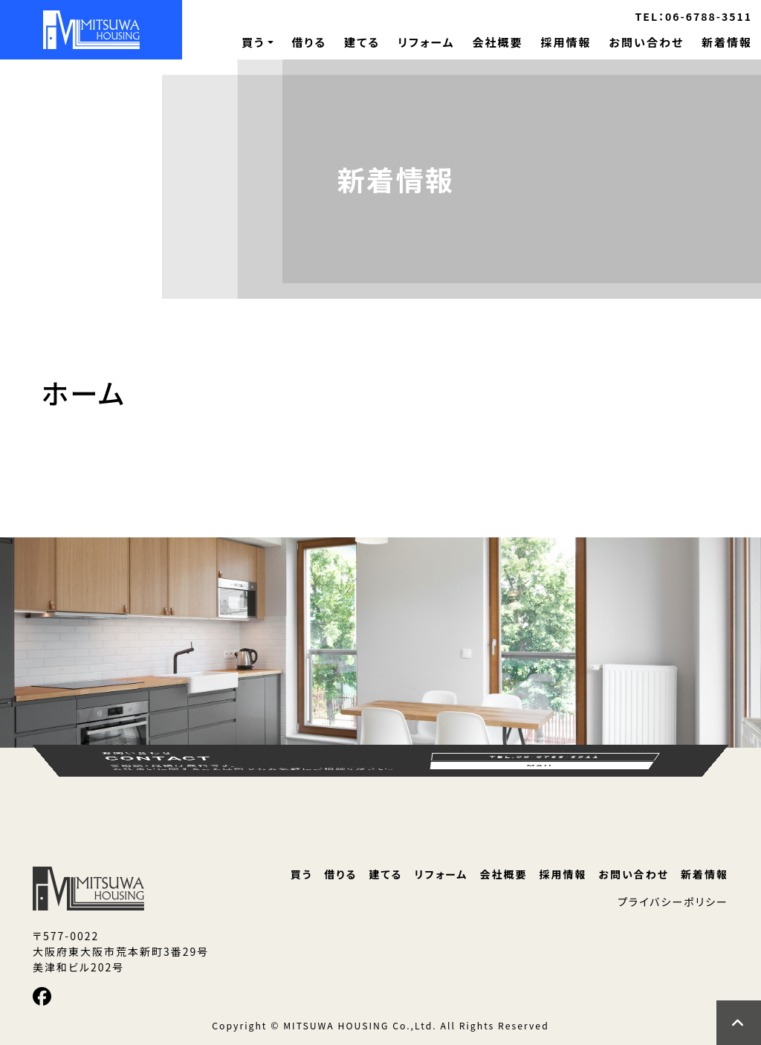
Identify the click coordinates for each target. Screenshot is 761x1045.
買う (302, 874)
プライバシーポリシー (673, 901)
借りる (308, 42)
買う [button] (253, 42)
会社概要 (497, 42)
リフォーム (426, 42)
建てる (362, 42)
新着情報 (727, 42)
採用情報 (565, 42)
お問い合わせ (646, 42)
